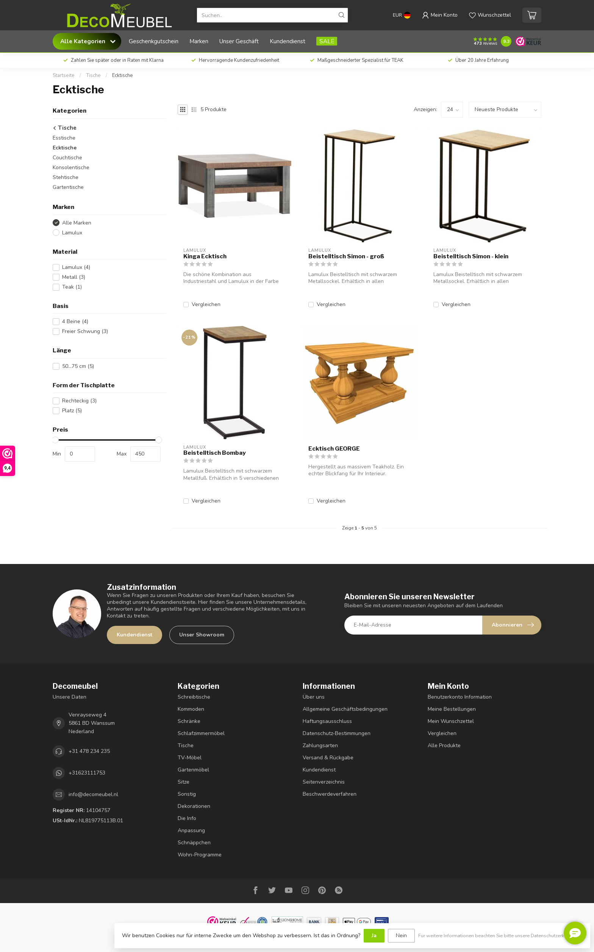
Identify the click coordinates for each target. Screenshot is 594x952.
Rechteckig (79, 401)
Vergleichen (206, 304)
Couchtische (67, 157)
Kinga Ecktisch (205, 256)
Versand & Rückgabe (328, 757)
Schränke (189, 721)
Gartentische (68, 187)
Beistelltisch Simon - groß (346, 256)
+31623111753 (87, 772)
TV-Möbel (190, 757)
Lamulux (72, 233)
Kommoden (191, 709)
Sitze (183, 781)
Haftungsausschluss (327, 721)
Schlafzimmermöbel (201, 733)
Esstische (64, 137)
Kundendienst (287, 41)
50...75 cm (78, 366)
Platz (72, 410)
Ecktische (122, 75)
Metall (73, 277)
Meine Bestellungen (452, 709)
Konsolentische (71, 167)
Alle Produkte (444, 745)
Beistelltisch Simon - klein (470, 256)
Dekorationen (194, 806)
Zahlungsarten (320, 745)
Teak (72, 287)
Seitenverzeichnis (324, 781)
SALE (326, 41)
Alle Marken (76, 223)
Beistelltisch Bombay (214, 452)
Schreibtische (194, 697)
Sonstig (187, 794)
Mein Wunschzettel (451, 721)
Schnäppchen (194, 842)
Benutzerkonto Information (460, 697)
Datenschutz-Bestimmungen (336, 733)
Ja (374, 935)
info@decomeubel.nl (93, 794)
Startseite (64, 75)
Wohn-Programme (200, 854)
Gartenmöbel (193, 769)
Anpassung (191, 830)
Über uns (314, 697)
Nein (401, 935)
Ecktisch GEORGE (334, 448)
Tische (93, 75)
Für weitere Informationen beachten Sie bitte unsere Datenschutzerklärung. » (500, 935)
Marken (198, 41)
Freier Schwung (85, 331)
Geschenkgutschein (153, 41)
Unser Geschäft (239, 41)
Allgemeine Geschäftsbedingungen (345, 709)
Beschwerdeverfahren (329, 794)
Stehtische (65, 177)
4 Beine (75, 321)
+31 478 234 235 (89, 751)
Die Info (187, 818)
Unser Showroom (201, 634)
